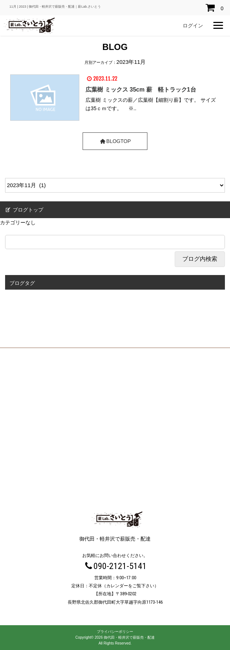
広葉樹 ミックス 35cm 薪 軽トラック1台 (141, 89)
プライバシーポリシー (115, 632)
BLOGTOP (115, 141)
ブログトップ (23, 210)
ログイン (193, 25)
